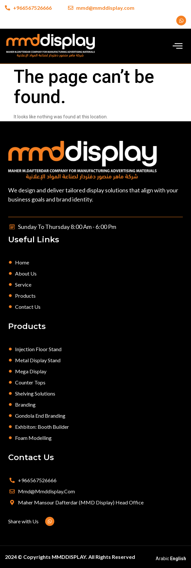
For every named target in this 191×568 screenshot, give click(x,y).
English (178, 558)
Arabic (162, 558)
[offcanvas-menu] (177, 45)
